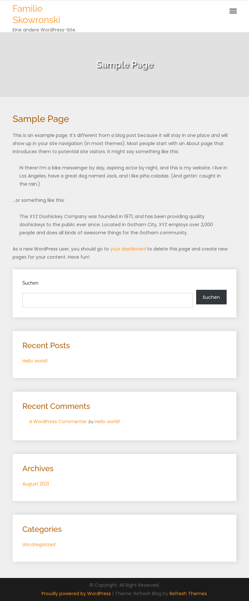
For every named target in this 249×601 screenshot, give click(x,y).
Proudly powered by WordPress (77, 593)
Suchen (30, 283)
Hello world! (35, 361)
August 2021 (35, 484)
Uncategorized (38, 544)
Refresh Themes (188, 593)
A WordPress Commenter (58, 421)
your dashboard (128, 249)
